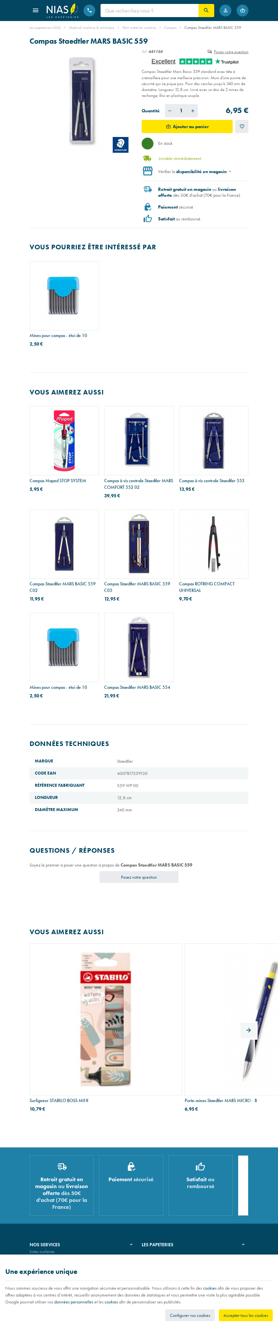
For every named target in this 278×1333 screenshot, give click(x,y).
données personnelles (73, 1302)
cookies (210, 1288)
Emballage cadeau (45, 1211)
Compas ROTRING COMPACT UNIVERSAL (207, 587)
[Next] (248, 992)
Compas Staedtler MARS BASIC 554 (137, 687)
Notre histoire (153, 1178)
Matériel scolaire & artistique (91, 27)
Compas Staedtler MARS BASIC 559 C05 (137, 587)
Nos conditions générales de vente (59, 1252)
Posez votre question (231, 52)
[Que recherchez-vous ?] (149, 10)
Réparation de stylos (47, 1194)
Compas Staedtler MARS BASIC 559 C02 (63, 587)
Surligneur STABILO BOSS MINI (59, 1018)
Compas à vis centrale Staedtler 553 (211, 481)
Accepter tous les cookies (245, 1315)
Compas (170, 27)
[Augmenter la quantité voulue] (193, 110)
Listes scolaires (42, 1178)
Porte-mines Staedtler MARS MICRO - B (138, 1021)
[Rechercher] (206, 10)
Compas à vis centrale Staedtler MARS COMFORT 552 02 (138, 484)
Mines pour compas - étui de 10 (58, 335)
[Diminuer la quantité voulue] (170, 110)
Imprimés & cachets (46, 1203)
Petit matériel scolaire (139, 27)
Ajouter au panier (191, 126)
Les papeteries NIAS (45, 27)
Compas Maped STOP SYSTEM (58, 481)
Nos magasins (154, 1186)
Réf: (145, 51)
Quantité (151, 111)
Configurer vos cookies (190, 1315)
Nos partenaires (155, 1194)
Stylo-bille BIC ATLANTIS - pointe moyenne (209, 1021)
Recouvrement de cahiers (51, 1186)
